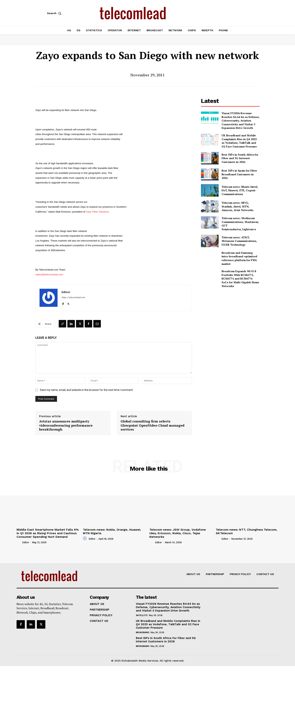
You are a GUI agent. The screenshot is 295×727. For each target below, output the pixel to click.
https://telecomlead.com (73, 297)
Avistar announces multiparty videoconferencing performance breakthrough (66, 425)
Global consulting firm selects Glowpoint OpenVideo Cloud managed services (152, 425)
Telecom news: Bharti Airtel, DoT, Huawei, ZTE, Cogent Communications (240, 190)
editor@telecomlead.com (49, 274)
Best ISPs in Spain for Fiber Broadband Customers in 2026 (239, 174)
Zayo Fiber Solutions (97, 211)
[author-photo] (19, 542)
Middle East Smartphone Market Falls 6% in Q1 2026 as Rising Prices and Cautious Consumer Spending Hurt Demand (48, 533)
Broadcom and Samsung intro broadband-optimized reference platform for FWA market (239, 258)
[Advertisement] (230, 317)
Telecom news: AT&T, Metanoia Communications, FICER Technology (239, 240)
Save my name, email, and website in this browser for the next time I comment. (86, 389)
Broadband (142, 632)
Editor (66, 292)
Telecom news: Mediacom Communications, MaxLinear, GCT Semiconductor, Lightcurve (240, 223)
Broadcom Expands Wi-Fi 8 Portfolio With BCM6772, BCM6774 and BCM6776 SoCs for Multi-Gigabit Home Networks (240, 278)
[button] (55, 13)
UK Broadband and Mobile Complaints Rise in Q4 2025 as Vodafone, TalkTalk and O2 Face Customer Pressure (239, 141)
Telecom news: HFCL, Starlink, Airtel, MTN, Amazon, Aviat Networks (237, 206)
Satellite (142, 615)
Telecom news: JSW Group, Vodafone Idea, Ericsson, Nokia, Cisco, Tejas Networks (177, 533)
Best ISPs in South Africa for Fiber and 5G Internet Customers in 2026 (240, 158)
